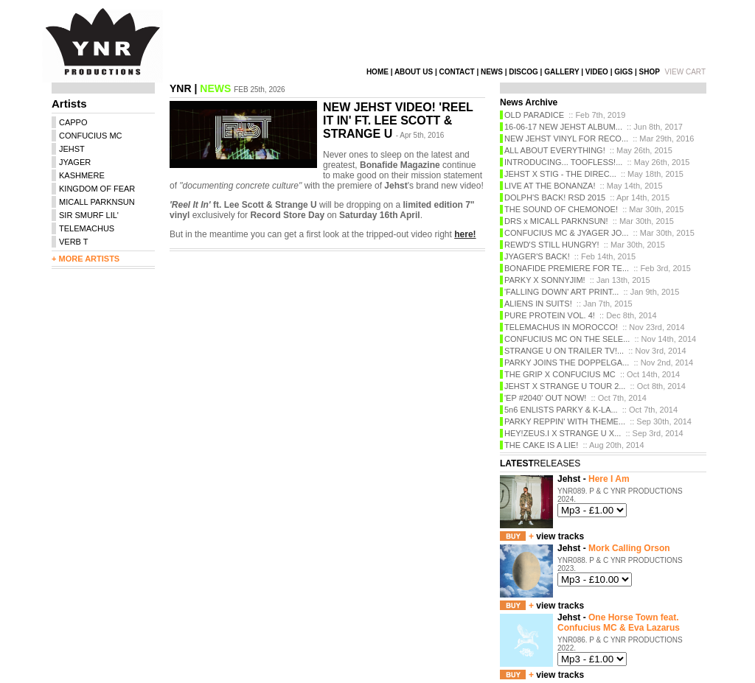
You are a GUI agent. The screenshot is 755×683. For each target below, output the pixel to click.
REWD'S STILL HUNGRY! (551, 244)
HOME (377, 72)
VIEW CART (685, 72)
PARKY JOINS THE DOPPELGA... (566, 362)
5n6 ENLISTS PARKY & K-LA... (561, 409)
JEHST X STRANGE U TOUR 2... (564, 386)
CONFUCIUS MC (90, 135)
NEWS (492, 72)
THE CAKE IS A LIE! (541, 445)
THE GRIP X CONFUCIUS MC (560, 374)
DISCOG (523, 72)
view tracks (560, 536)
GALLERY (561, 72)
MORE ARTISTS (88, 258)
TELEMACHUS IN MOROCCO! (561, 327)
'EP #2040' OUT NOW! (545, 397)
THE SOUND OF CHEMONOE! (561, 209)
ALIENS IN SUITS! (538, 303)
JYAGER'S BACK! (537, 256)
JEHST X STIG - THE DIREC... (560, 173)
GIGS (623, 72)
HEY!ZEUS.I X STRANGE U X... (562, 433)
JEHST (72, 148)
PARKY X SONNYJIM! (544, 280)
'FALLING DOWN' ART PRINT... (561, 291)
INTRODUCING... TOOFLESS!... (563, 162)
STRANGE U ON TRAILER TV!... (564, 350)
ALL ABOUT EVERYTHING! (554, 150)
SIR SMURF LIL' (89, 215)
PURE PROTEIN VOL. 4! (549, 315)
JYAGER (75, 162)
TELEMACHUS (86, 228)
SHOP (649, 72)
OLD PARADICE (534, 115)
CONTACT (456, 72)
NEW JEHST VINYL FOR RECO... (566, 138)
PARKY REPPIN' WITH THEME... (564, 421)
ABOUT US (413, 72)
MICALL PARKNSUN (97, 201)
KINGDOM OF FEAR (97, 188)
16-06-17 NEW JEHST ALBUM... (563, 126)
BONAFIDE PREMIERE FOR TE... (566, 268)
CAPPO (73, 122)
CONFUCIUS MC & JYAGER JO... (566, 232)
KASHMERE (82, 175)
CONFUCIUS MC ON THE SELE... (567, 339)
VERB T (73, 241)
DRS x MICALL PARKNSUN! (556, 221)
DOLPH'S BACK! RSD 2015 (554, 197)
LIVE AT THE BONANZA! (549, 185)
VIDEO (596, 72)
